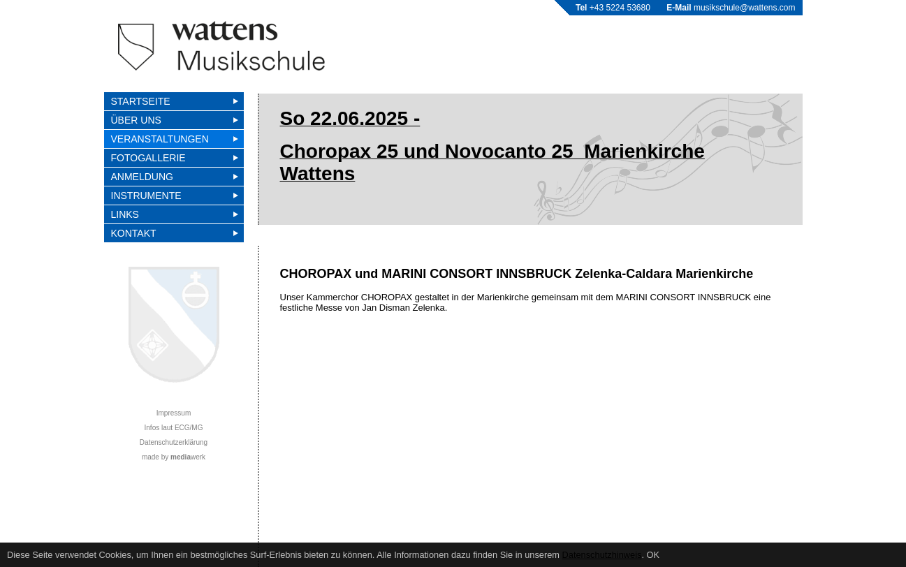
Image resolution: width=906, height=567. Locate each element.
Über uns (136, 120)
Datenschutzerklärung (173, 442)
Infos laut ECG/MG (174, 428)
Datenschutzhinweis (602, 555)
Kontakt (133, 233)
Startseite (140, 101)
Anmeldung (142, 176)
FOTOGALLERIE (148, 157)
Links (125, 214)
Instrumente (146, 195)
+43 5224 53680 (620, 8)
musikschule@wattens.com (745, 8)
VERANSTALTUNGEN (160, 139)
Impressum (173, 413)
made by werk (173, 457)
